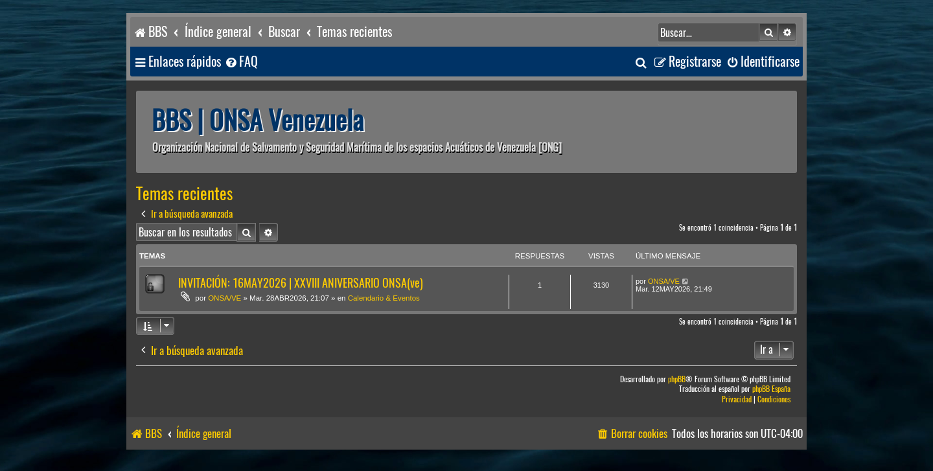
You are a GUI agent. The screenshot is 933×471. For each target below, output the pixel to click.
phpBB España (771, 389)
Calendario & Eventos (384, 298)
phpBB (676, 379)
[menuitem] (241, 61)
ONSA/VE (224, 298)
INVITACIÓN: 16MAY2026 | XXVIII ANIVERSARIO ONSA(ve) (300, 283)
